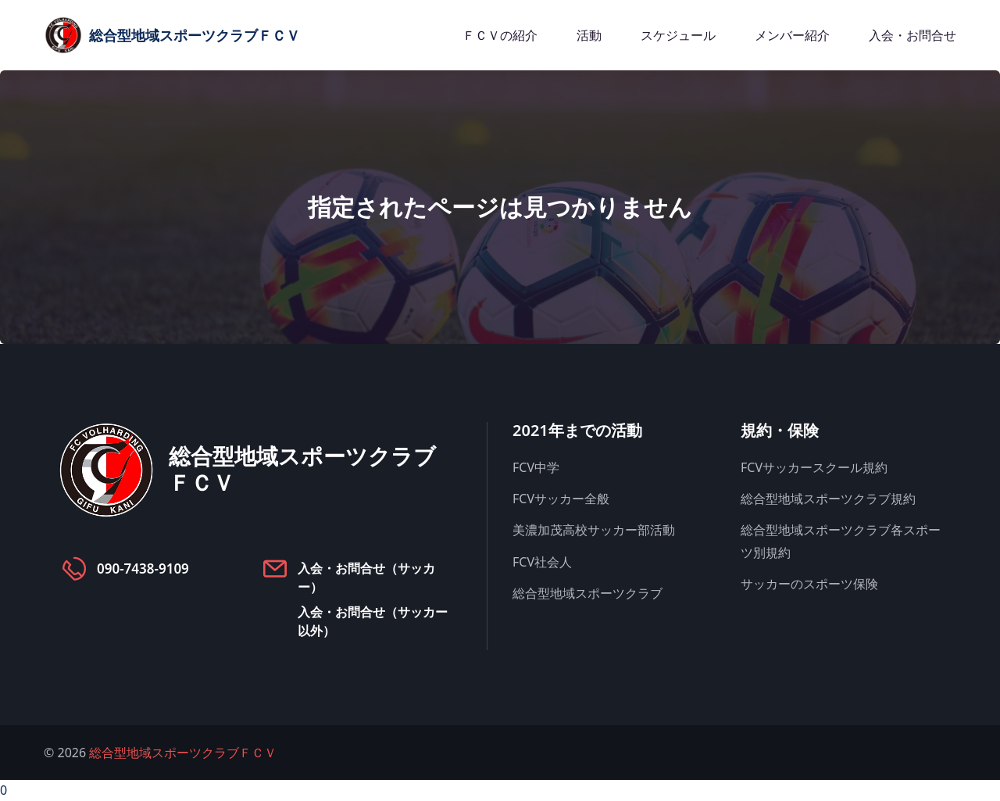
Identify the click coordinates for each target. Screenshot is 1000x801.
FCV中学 (535, 467)
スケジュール (678, 35)
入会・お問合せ (912, 35)
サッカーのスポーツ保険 (809, 583)
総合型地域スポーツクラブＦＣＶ (183, 752)
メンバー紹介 (792, 35)
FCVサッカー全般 (560, 498)
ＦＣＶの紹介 (500, 35)
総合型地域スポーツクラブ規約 (828, 498)
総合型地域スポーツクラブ (587, 593)
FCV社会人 (542, 561)
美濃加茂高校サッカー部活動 (593, 529)
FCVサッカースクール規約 (814, 467)
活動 (589, 35)
